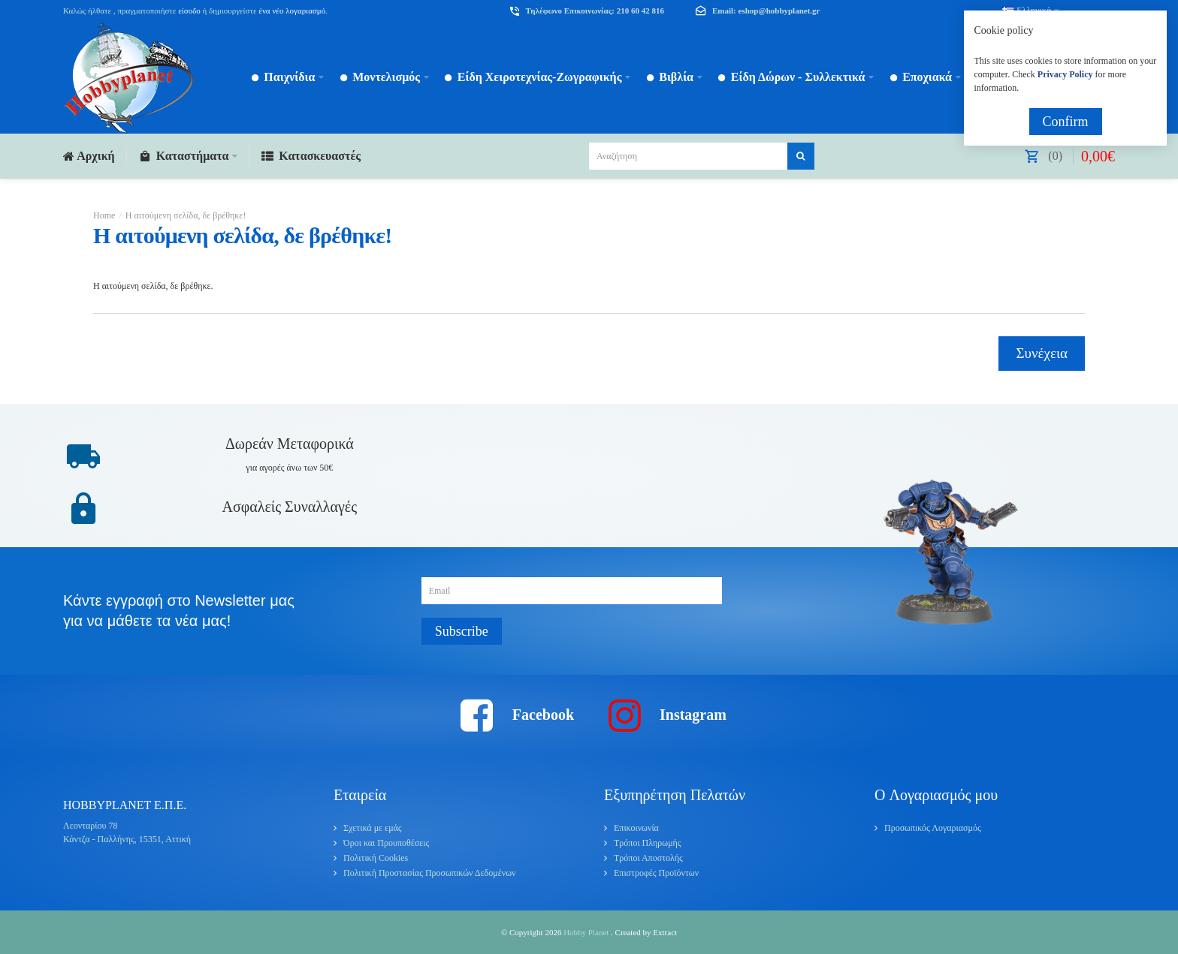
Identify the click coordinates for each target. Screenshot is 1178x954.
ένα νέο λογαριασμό (291, 10)
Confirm (1066, 121)
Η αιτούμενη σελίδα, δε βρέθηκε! (185, 215)
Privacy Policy (1065, 74)
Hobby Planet (587, 932)
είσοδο (189, 10)
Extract (665, 932)
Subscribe (461, 631)
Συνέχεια (1042, 353)
